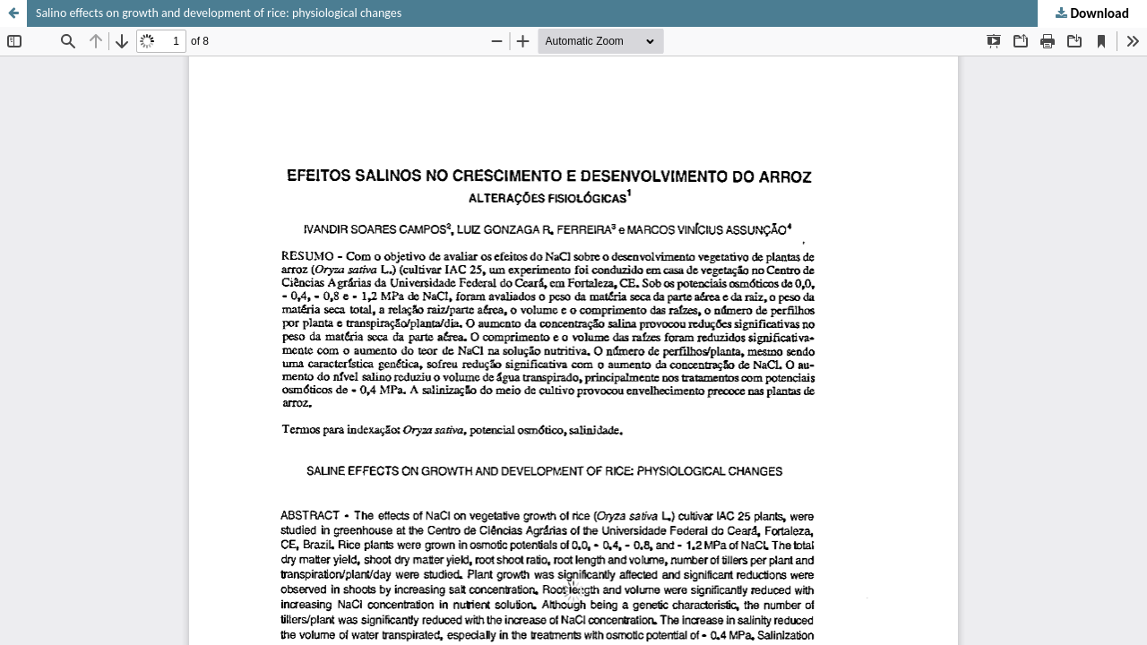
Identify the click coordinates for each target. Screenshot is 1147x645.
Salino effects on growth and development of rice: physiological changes (218, 13)
